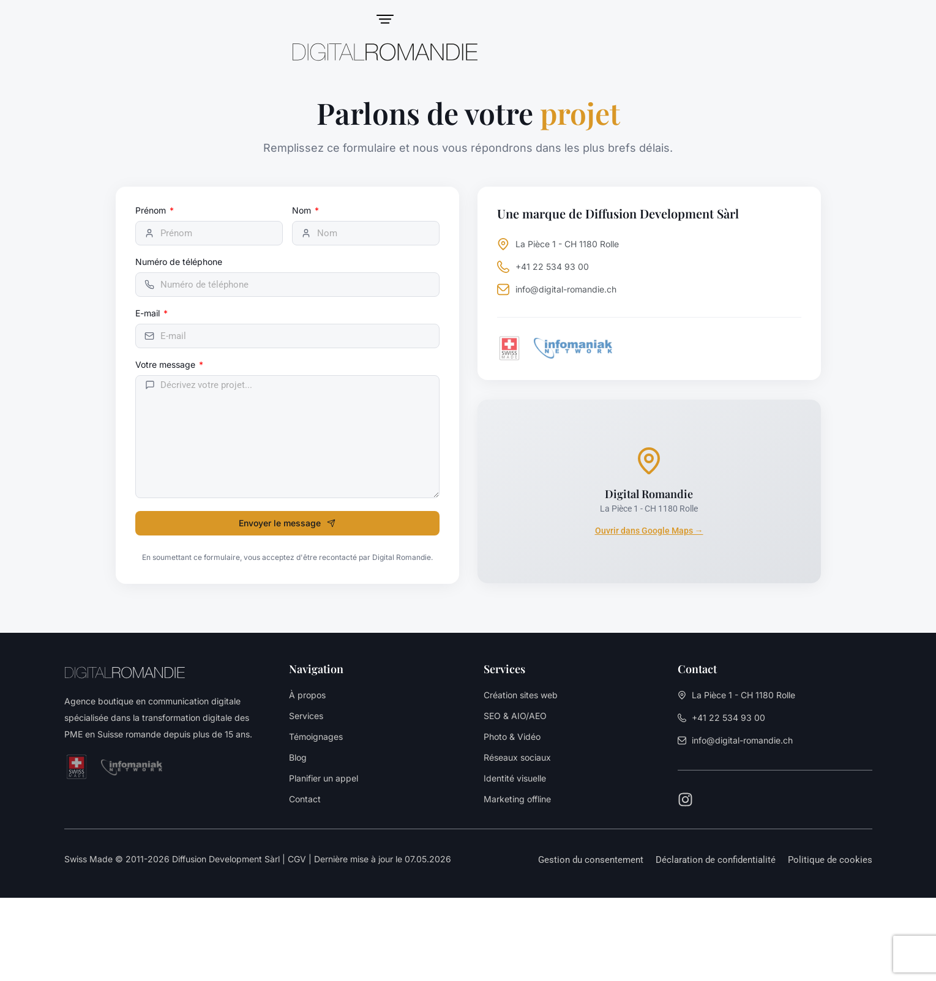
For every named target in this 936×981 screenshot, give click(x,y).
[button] (590, 860)
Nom (302, 210)
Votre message (166, 365)
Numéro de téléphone (178, 262)
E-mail (148, 313)
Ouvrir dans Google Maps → (649, 530)
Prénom (151, 210)
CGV (297, 859)
